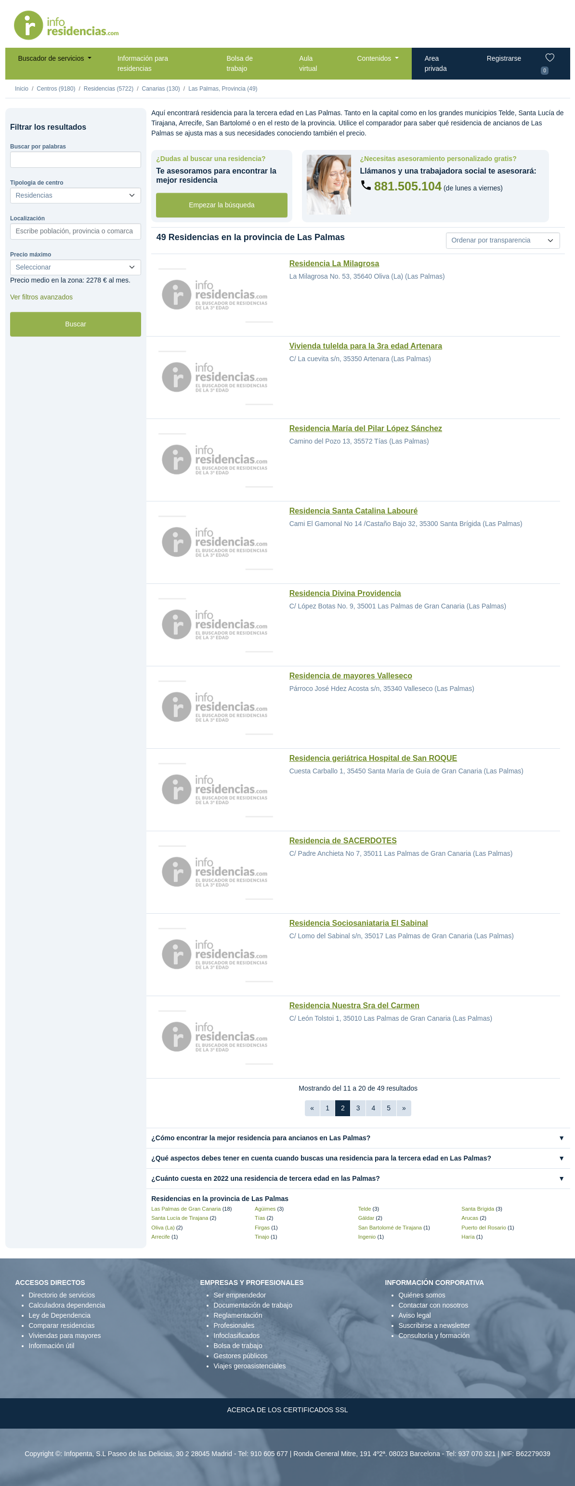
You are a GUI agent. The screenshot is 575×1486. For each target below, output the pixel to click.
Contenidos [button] (375, 58)
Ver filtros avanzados (41, 297)
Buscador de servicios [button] (52, 58)
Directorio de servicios (62, 1295)
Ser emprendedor (240, 1295)
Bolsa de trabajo (239, 63)
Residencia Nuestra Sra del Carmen (354, 1005)
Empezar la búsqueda (221, 205)
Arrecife (160, 1237)
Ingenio (367, 1237)
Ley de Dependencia (60, 1315)
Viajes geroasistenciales (250, 1366)
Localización (27, 218)
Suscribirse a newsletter (434, 1325)
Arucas (469, 1218)
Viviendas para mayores (65, 1335)
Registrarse (504, 58)
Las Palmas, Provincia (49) (222, 88)
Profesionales (234, 1325)
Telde (364, 1209)
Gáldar (366, 1218)
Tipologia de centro (36, 182)
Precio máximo (30, 254)
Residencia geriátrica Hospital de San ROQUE (373, 758)
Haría (467, 1237)
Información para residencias (143, 63)
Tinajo (262, 1237)
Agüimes (265, 1209)
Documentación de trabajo (253, 1305)
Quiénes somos (422, 1295)
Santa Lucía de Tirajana (179, 1218)
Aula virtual (308, 63)
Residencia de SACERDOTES (343, 841)
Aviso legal (415, 1315)
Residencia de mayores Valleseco (350, 676)
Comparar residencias (62, 1325)
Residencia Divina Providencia (345, 593)
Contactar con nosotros (434, 1305)
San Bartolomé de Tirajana (390, 1227)
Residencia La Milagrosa (334, 263)
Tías (260, 1218)
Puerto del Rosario (483, 1227)
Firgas (262, 1227)
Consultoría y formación (434, 1335)
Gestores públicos (241, 1356)
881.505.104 (408, 186)
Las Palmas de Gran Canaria (186, 1209)
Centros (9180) (56, 88)
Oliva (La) (163, 1227)
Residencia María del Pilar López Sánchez (365, 428)
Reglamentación (238, 1315)
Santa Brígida (477, 1209)
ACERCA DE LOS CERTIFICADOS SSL (287, 1410)
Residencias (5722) (108, 88)
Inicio (21, 88)
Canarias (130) (161, 88)
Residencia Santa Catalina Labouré (353, 511)
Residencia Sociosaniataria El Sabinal (358, 923)
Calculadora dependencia (67, 1305)
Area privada (436, 63)
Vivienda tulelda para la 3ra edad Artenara (365, 346)
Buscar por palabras (38, 146)
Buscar (75, 324)
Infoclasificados (237, 1335)
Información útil (52, 1346)
